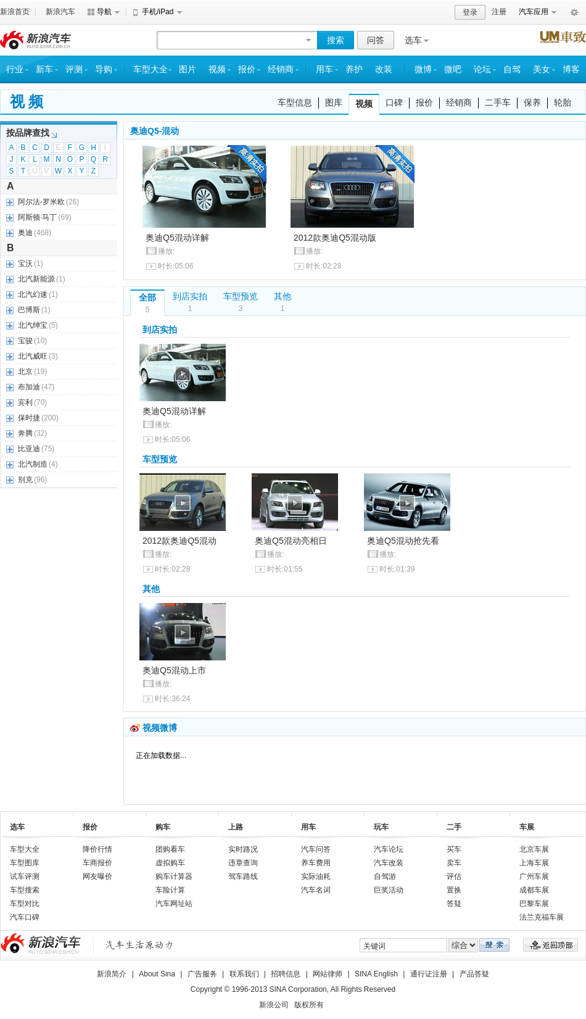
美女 (541, 69)
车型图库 (24, 863)
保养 (532, 102)
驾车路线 (243, 876)
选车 (413, 40)
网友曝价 (97, 876)
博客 (571, 69)
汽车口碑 (24, 917)
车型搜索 (24, 890)
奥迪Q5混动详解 (177, 238)
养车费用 (316, 863)
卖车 (454, 863)
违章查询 (243, 863)
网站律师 (327, 974)
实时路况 (243, 849)
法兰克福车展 (541, 917)
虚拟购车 (170, 863)
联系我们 (244, 974)
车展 (526, 827)
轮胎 (562, 102)
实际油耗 (316, 876)
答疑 (454, 903)
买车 (454, 849)
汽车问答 (316, 849)
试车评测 (24, 876)
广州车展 (534, 876)
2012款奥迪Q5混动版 (335, 238)
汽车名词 (316, 890)
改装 (383, 69)
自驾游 (385, 876)
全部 (147, 297)
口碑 (394, 102)
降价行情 (97, 849)
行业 (14, 69)
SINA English (376, 974)
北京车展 (534, 849)
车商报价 (97, 863)
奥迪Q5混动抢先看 (403, 541)
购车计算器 (173, 876)
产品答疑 (474, 974)
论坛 (482, 69)
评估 (454, 876)
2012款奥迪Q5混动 (179, 541)
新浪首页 (15, 11)
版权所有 (309, 1004)
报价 (246, 69)
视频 (217, 69)
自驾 (512, 69)
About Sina (157, 974)
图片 (187, 69)
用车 (324, 69)
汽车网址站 (173, 903)
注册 (499, 11)
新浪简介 (111, 974)
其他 (282, 296)
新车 (44, 69)
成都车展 (534, 890)
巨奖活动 (388, 890)
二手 (454, 827)
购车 (162, 827)
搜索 (335, 40)
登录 (470, 12)
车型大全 (150, 69)
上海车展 (534, 863)
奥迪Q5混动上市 (174, 670)
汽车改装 (388, 863)
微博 (423, 69)
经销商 (281, 69)
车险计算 (170, 890)
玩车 (381, 827)
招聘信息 (285, 974)
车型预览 (240, 296)
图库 (333, 102)
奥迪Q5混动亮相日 (291, 541)
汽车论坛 (388, 849)
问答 (375, 40)
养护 (354, 69)
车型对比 (24, 903)
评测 (74, 69)
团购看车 (170, 849)
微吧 (452, 69)
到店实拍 (190, 296)
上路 (235, 827)
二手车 (498, 102)
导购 (103, 69)
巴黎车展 (534, 903)
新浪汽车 (60, 11)
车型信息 (295, 102)
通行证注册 (428, 974)
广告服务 (202, 974)
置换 (454, 890)
